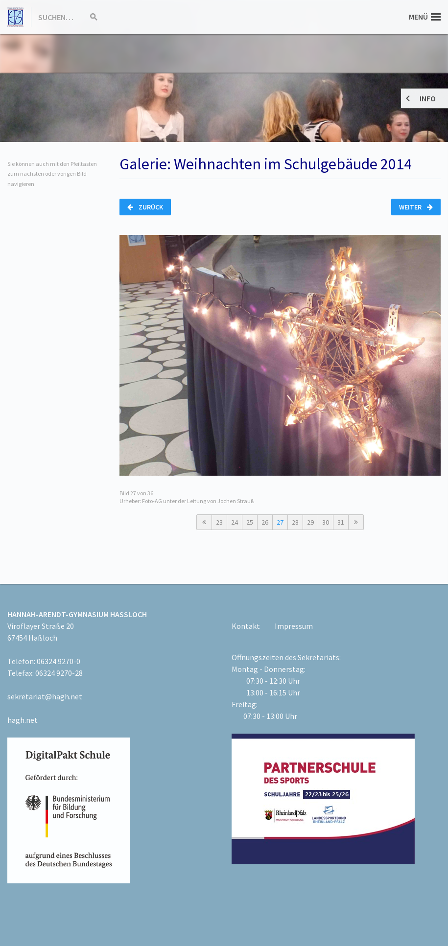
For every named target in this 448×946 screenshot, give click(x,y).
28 (295, 522)
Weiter (416, 207)
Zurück (145, 207)
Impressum (294, 626)
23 (219, 522)
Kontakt (246, 626)
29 (310, 522)
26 (264, 522)
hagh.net (22, 720)
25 (249, 522)
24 (234, 522)
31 (340, 522)
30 (325, 522)
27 (280, 522)
